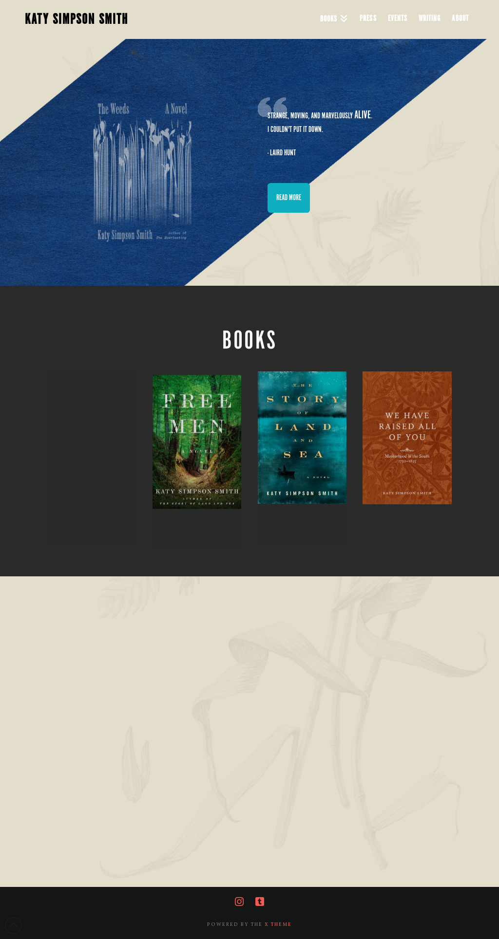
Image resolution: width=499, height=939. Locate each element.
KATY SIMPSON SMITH (76, 19)
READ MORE (288, 197)
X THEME (278, 924)
